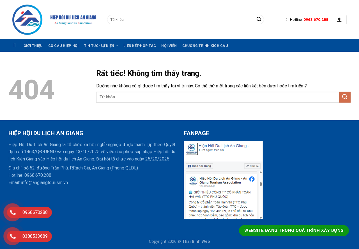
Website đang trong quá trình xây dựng (294, 230)
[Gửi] (259, 19)
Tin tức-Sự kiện (101, 45)
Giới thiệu (33, 46)
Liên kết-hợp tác (139, 46)
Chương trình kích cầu (205, 46)
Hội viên (169, 46)
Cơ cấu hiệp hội (63, 46)
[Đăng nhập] (339, 19)
